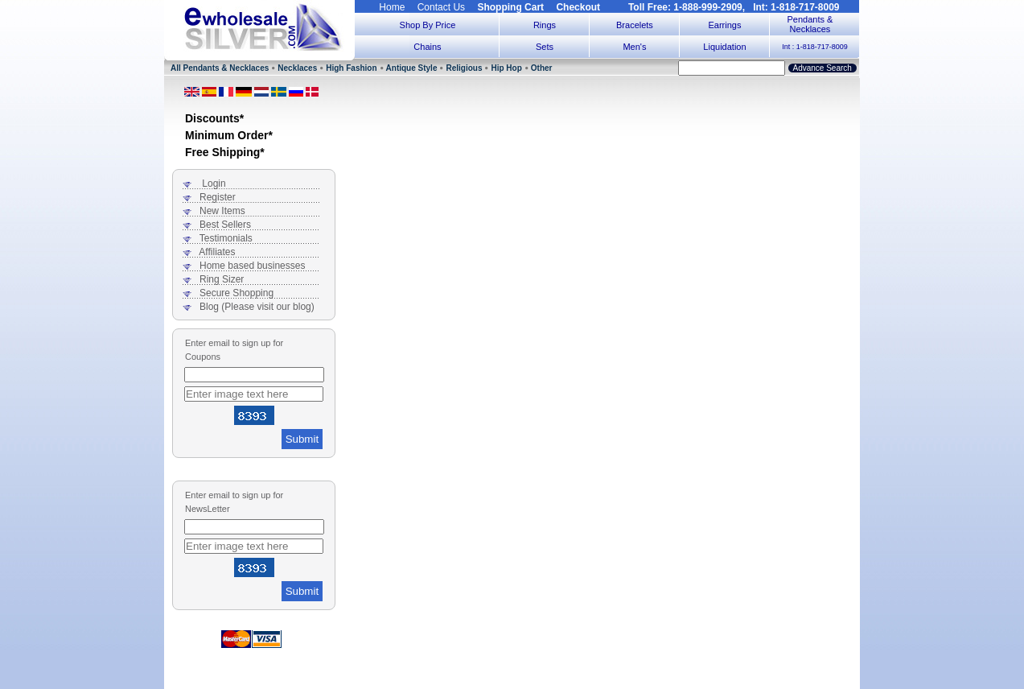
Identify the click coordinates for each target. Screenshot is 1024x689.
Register (217, 197)
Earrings (724, 25)
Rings (544, 25)
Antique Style (412, 68)
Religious (464, 68)
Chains (427, 47)
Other (542, 68)
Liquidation (724, 47)
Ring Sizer (221, 279)
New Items (222, 211)
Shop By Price (428, 25)
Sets (544, 47)
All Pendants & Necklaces (220, 68)
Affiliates (217, 252)
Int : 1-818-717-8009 (815, 47)
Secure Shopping (236, 293)
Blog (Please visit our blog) (257, 306)
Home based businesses (252, 265)
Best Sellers (225, 224)
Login (213, 183)
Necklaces (297, 68)
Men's (634, 47)
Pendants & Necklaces (810, 24)
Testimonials (226, 238)
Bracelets (634, 25)
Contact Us (441, 7)
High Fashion (351, 68)
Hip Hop (506, 68)
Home (392, 7)
